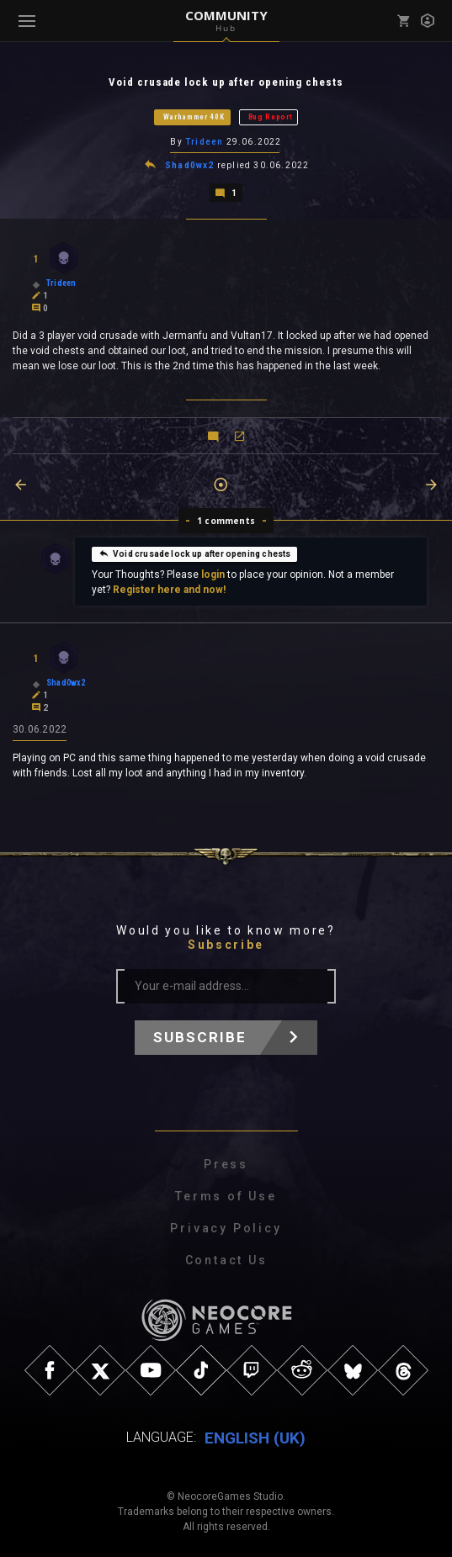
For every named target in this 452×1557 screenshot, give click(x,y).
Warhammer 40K (194, 117)
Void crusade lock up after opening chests (194, 552)
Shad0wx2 (190, 164)
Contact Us (226, 1258)
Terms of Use (226, 1194)
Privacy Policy (225, 1226)
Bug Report (270, 117)
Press (226, 1162)
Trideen (204, 141)
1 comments (226, 519)
